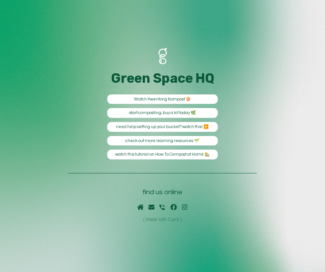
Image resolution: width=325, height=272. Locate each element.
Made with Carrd (162, 219)
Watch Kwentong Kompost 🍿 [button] (162, 99)
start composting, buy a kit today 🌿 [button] (162, 113)
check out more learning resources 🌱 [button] (162, 141)
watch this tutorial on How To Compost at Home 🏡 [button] (162, 154)
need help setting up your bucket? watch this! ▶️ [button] (162, 127)
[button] (140, 207)
